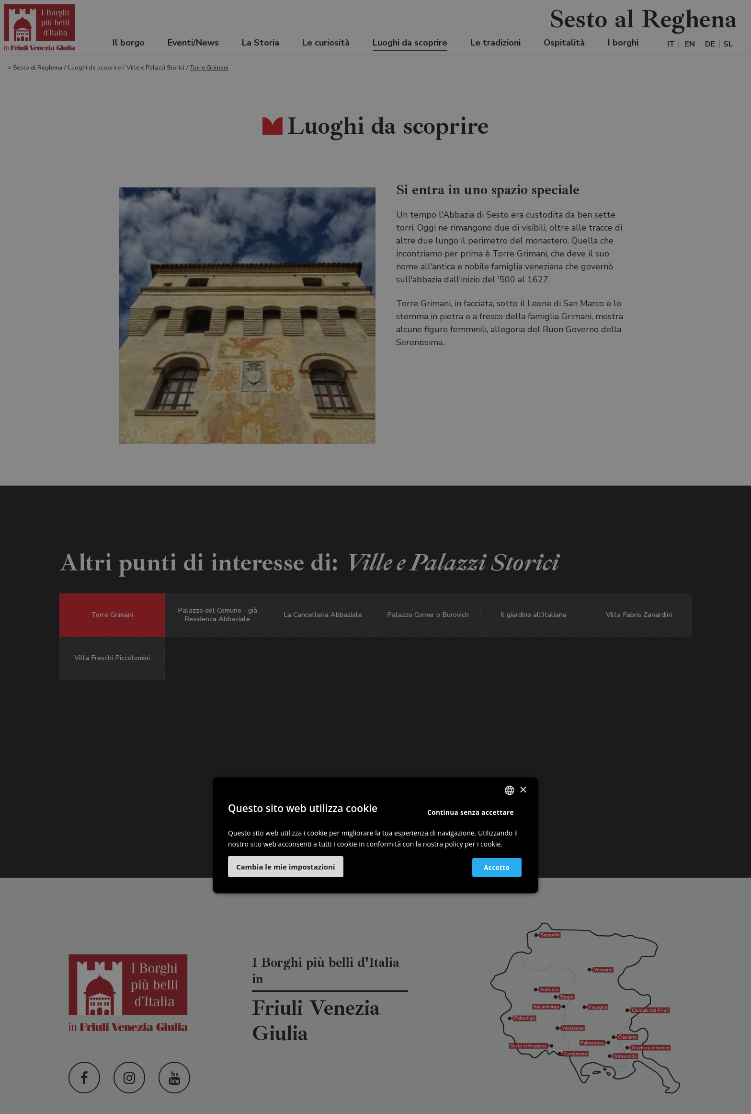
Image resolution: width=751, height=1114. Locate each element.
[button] (285, 866)
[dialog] (375, 557)
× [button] (522, 789)
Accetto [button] (491, 866)
